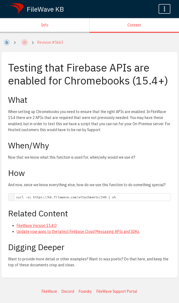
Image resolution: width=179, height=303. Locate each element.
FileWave (49, 291)
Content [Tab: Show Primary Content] (134, 25)
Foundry (85, 291)
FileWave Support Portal (116, 291)
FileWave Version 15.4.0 (36, 225)
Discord (68, 291)
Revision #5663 (50, 42)
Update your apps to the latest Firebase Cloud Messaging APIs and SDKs (78, 231)
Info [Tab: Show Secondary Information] (44, 25)
